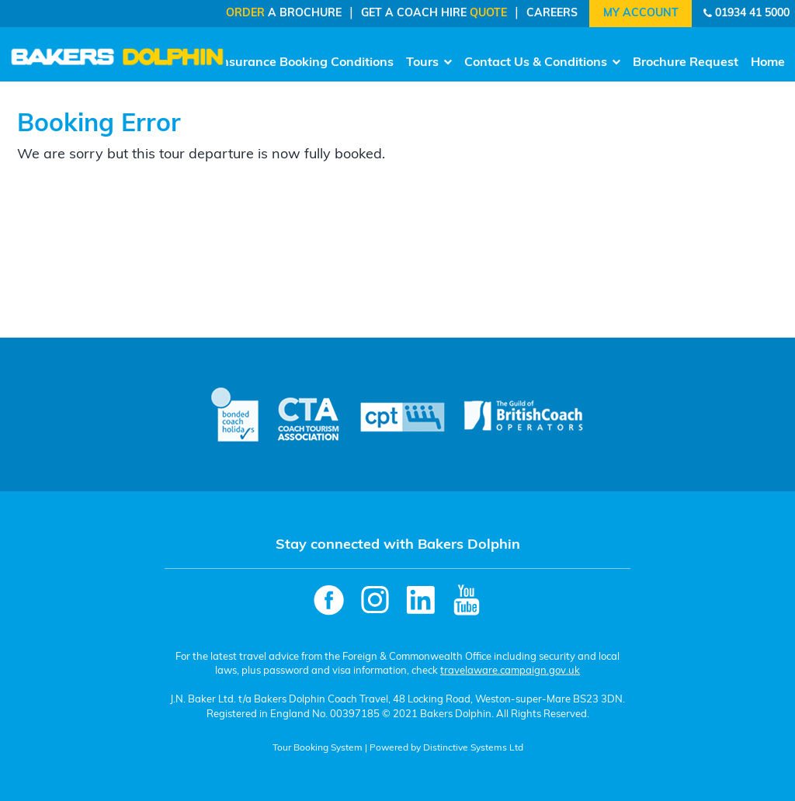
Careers (552, 13)
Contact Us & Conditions (542, 63)
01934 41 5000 (752, 13)
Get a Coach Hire (434, 13)
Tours (429, 63)
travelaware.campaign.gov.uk (510, 671)
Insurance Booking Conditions (305, 63)
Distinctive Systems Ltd (473, 748)
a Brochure (284, 13)
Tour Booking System (318, 748)
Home (768, 63)
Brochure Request (685, 63)
